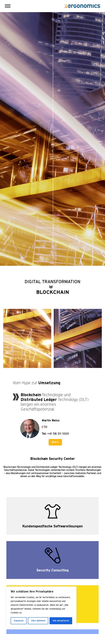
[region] (41, 607)
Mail (55, 442)
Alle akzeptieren (61, 621)
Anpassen (19, 621)
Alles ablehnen (38, 621)
